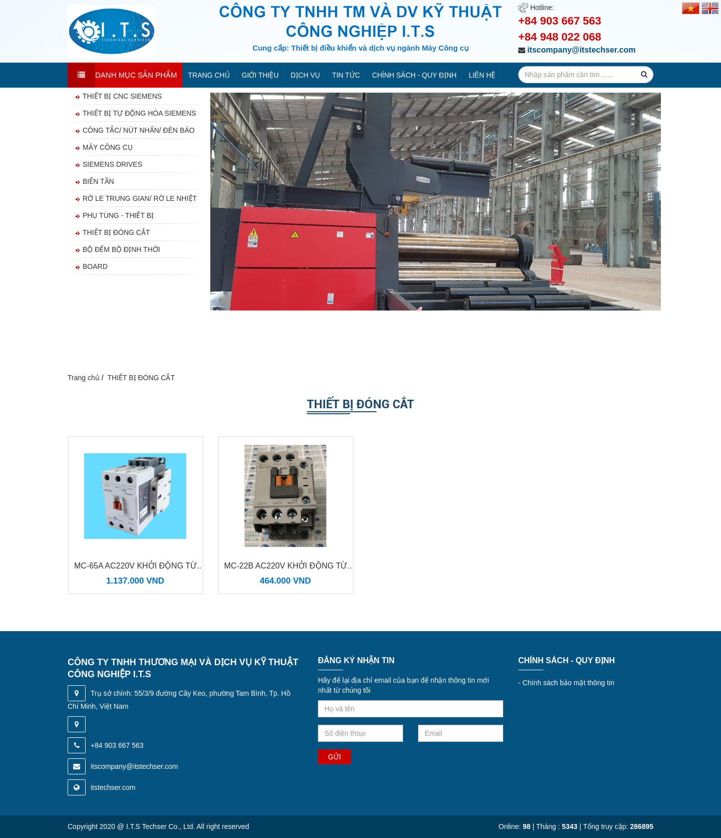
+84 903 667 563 (559, 21)
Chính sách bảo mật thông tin (566, 683)
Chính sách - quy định (414, 75)
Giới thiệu (260, 75)
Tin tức (346, 75)
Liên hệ (482, 75)
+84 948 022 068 (559, 37)
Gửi (334, 757)
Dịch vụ (305, 75)
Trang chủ (209, 75)
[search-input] (585, 74)
